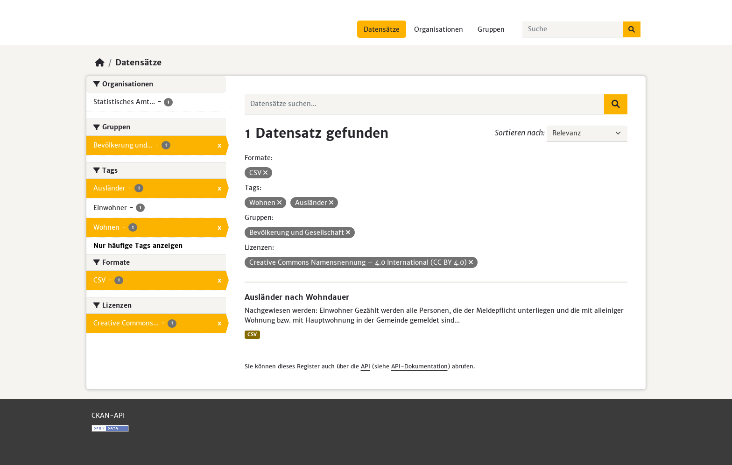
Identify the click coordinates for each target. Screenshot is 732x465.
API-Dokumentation (419, 366)
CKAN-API (108, 415)
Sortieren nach (519, 132)
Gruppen (491, 29)
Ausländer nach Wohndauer (297, 297)
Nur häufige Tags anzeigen (138, 245)
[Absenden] (631, 29)
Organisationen (438, 29)
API (365, 366)
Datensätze (382, 29)
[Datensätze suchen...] (572, 29)
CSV (252, 334)
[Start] (100, 62)
